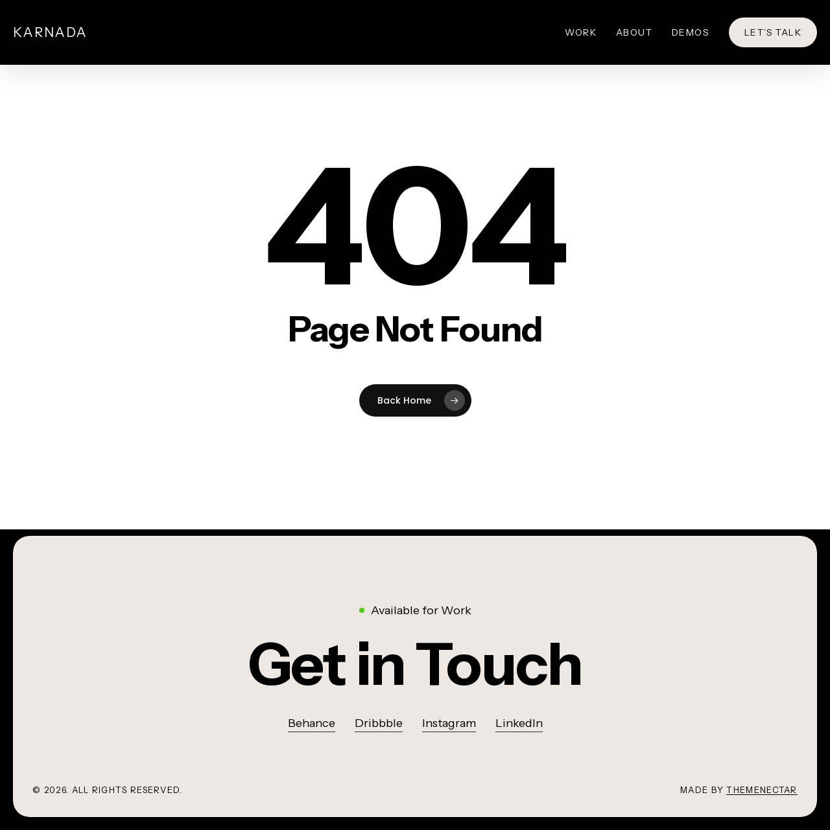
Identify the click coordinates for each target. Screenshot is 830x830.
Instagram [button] (449, 723)
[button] (415, 664)
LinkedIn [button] (519, 723)
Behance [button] (311, 723)
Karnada (50, 32)
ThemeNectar (761, 790)
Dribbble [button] (379, 723)
